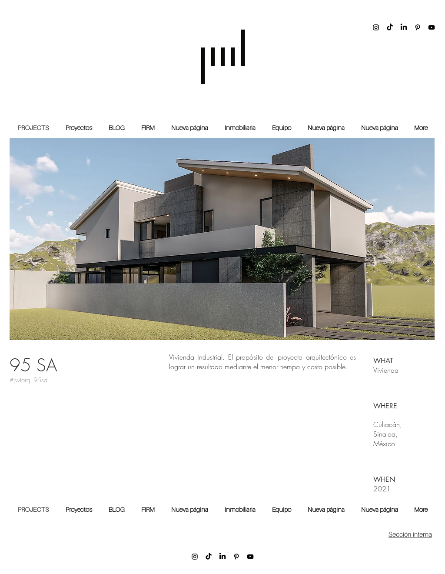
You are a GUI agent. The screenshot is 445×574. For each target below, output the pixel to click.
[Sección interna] (410, 534)
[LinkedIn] (404, 27)
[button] (222, 239)
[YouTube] (431, 27)
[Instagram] (376, 27)
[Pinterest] (418, 27)
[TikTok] (390, 27)
